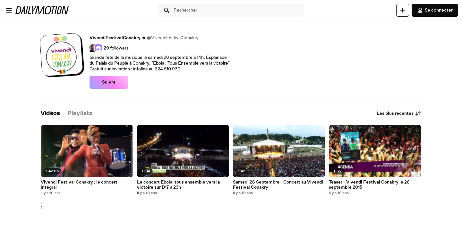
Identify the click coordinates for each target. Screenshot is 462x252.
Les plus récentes (399, 113)
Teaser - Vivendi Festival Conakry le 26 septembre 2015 (369, 185)
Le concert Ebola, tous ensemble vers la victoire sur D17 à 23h (178, 185)
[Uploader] (402, 10)
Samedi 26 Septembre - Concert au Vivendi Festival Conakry (278, 185)
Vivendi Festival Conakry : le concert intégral (79, 185)
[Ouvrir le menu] (9, 10)
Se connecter (435, 10)
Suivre (109, 82)
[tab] (50, 114)
